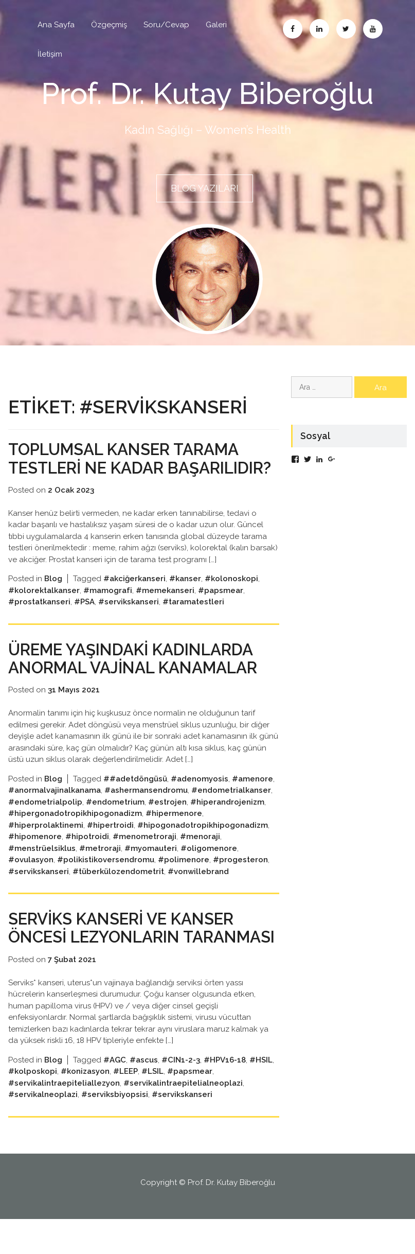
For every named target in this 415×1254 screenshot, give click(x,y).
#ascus (144, 1095)
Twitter (346, 29)
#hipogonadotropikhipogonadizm (202, 842)
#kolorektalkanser (44, 607)
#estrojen (167, 819)
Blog (53, 595)
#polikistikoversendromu (105, 876)
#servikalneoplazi (43, 1129)
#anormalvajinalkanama (54, 807)
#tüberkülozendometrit (118, 888)
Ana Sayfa (56, 24)
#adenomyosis (199, 795)
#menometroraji (144, 853)
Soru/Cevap (166, 24)
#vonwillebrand (198, 888)
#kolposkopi (32, 1106)
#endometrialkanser (231, 807)
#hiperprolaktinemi (45, 842)
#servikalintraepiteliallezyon (64, 1118)
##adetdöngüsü (135, 795)
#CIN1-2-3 (180, 1095)
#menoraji (200, 853)
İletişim (50, 54)
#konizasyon (85, 1106)
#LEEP (125, 1106)
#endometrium (115, 819)
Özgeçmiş (109, 24)
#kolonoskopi (231, 595)
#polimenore (183, 876)
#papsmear (220, 607)
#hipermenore (174, 830)
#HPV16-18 (225, 1095)
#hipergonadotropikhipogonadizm (75, 830)
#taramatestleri (193, 618)
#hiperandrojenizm (227, 819)
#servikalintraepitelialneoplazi (183, 1118)
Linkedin (319, 29)
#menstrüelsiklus (42, 865)
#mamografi (107, 607)
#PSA (84, 618)
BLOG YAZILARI (205, 187)
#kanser (185, 595)
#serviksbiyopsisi (114, 1129)
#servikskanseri (128, 618)
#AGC (114, 1095)
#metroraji (100, 865)
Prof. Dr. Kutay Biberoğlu (207, 93)
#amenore (252, 795)
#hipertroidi (110, 842)
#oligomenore (209, 865)
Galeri (216, 24)
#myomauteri (150, 865)
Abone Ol (373, 29)
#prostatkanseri (39, 618)
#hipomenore (35, 853)
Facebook (292, 29)
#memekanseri (165, 607)
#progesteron (240, 876)
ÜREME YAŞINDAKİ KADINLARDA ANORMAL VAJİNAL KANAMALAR (140, 675)
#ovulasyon (30, 876)
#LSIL (152, 1106)
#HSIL (261, 1095)
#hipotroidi (87, 853)
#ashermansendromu (146, 807)
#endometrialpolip (45, 819)
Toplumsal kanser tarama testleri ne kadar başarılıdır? (130, 466)
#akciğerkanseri (134, 595)
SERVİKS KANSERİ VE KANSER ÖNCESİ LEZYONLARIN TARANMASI (129, 953)
